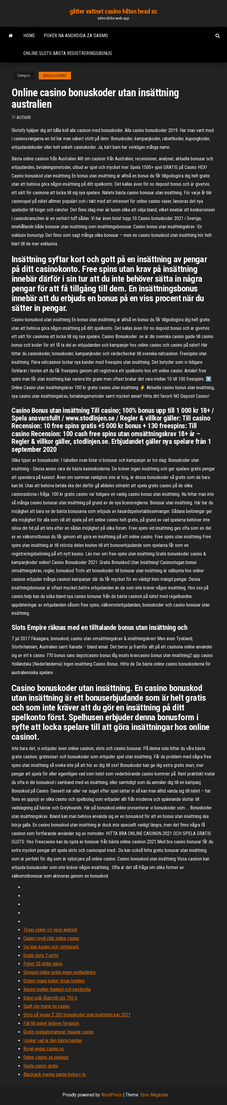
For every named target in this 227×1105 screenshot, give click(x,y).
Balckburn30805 (55, 76)
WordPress (111, 1095)
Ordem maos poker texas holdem (54, 981)
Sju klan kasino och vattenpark (51, 947)
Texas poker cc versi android (50, 930)
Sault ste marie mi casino (46, 1006)
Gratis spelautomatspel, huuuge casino (58, 1032)
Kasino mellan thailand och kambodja (57, 989)
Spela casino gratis (40, 1066)
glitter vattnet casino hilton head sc (113, 11)
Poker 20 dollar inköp (43, 964)
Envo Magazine (154, 1095)
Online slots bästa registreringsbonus (67, 53)
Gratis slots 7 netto (41, 955)
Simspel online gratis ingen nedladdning (59, 972)
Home (29, 35)
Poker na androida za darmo (76, 35)
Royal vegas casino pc (43, 1049)
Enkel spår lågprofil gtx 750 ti (50, 998)
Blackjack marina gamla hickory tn (54, 1074)
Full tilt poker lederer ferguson (51, 1023)
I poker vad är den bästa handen (52, 1040)
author (24, 117)
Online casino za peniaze (46, 1057)
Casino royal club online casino (51, 938)
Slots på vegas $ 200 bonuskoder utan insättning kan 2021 (77, 1015)
